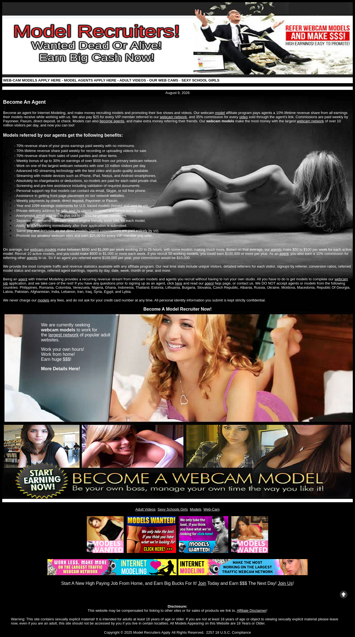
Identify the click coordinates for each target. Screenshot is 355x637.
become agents (112, 121)
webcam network (173, 117)
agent (284, 254)
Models (195, 509)
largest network (64, 335)
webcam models (43, 249)
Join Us (285, 583)
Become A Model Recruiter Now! (177, 309)
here (178, 283)
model (220, 113)
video (243, 117)
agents (276, 249)
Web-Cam (212, 509)
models (43, 300)
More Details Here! (60, 368)
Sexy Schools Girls (173, 509)
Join (202, 583)
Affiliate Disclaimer (252, 610)
